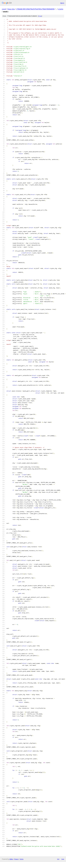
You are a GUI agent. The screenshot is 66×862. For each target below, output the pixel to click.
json (62, 859)
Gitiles (11, 859)
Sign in (62, 3)
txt (58, 859)
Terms (21, 859)
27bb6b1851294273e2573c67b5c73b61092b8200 (35, 9)
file (39, 16)
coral (4, 9)
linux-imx (11, 9)
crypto (60, 9)
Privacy (16, 859)
